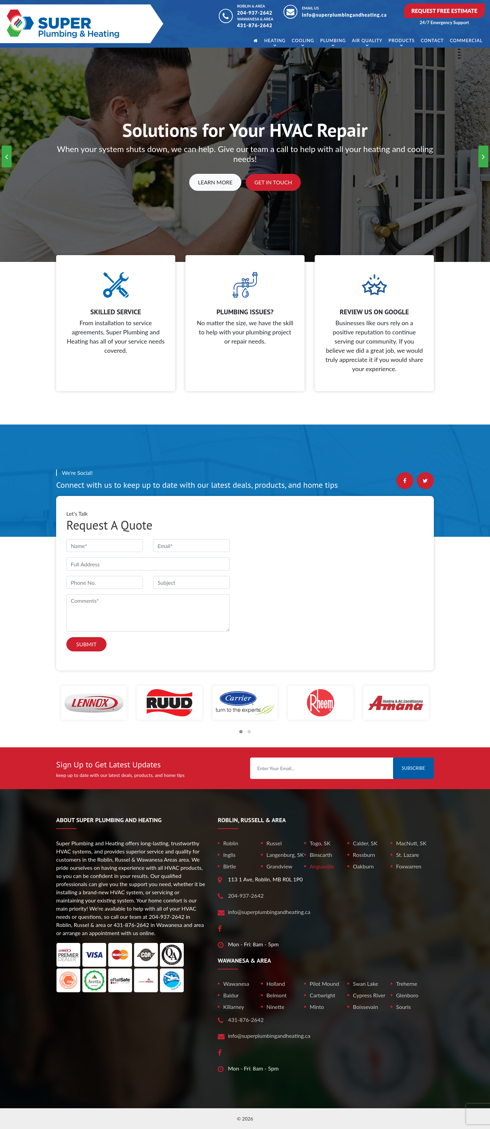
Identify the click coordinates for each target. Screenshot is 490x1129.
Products (402, 40)
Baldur (231, 995)
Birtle (229, 866)
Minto (317, 1006)
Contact (432, 40)
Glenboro (407, 995)
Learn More (215, 182)
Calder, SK (365, 843)
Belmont (276, 995)
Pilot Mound (324, 983)
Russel (274, 843)
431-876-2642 (255, 25)
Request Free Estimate (444, 10)
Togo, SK (320, 843)
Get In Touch (273, 182)
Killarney (233, 1006)
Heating (274, 40)
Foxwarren (408, 866)
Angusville (322, 866)
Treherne (406, 983)
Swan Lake (365, 983)
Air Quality (367, 40)
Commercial (466, 40)
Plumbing (333, 40)
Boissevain (365, 1006)
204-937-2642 (255, 13)
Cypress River (369, 995)
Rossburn (364, 854)
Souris (403, 1006)
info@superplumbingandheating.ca (344, 15)
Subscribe (413, 768)
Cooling (303, 40)
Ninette (275, 1006)
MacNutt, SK (411, 843)
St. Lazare (407, 854)
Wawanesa (236, 983)
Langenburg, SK (285, 854)
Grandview (279, 866)
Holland (275, 983)
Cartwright (322, 995)
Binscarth (321, 854)
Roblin (230, 843)
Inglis (229, 854)
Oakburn (363, 866)
